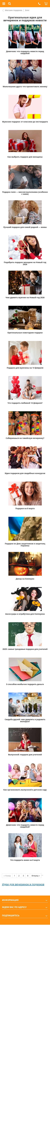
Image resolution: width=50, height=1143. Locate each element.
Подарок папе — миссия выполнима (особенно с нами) (25, 193)
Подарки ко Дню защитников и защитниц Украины (25, 544)
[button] (39, 3)
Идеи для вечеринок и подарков (23, 884)
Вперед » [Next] (36, 875)
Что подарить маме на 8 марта (25, 860)
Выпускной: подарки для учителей (25, 754)
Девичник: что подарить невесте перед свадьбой (25, 52)
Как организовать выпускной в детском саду (25, 789)
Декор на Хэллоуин (25, 578)
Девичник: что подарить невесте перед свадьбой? (25, 826)
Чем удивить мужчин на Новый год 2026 (24, 297)
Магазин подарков (13, 10)
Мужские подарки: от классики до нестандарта (25, 121)
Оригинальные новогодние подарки (25, 332)
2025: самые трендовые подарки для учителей (25, 649)
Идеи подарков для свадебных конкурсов (25, 473)
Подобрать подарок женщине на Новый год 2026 (25, 263)
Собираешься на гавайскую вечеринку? (25, 438)
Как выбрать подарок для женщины (25, 157)
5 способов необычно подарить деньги (25, 684)
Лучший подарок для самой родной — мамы (25, 227)
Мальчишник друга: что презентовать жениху (25, 86)
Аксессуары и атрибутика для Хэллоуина (25, 614)
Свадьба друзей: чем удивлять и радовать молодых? (25, 720)
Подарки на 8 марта (25, 508)
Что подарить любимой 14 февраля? (24, 403)
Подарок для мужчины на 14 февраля (25, 368)
